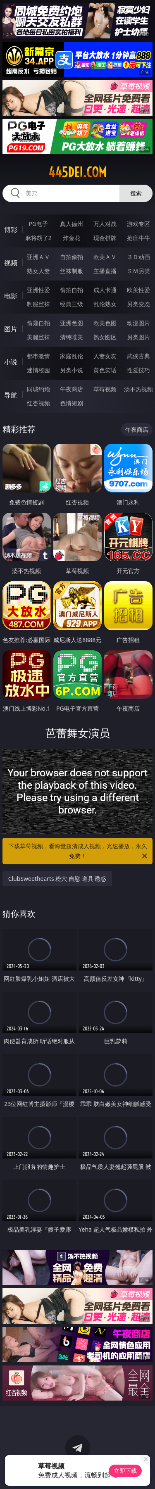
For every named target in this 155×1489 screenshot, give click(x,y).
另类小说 (71, 370)
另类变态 (138, 304)
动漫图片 (138, 323)
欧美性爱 (138, 290)
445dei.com (77, 172)
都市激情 (38, 356)
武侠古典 (138, 356)
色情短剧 (71, 403)
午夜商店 (71, 389)
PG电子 (38, 224)
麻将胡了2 (38, 238)
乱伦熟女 (105, 304)
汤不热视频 (138, 389)
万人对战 (105, 224)
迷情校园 (38, 370)
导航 (10, 395)
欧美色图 (105, 323)
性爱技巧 (138, 370)
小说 (10, 361)
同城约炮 (38, 389)
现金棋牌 (105, 238)
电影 (10, 295)
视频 (10, 262)
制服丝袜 (38, 304)
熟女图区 (105, 337)
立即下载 (125, 1471)
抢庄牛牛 (138, 238)
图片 (10, 328)
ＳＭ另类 (138, 271)
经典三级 (71, 304)
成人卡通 (105, 290)
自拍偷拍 (71, 257)
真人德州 (71, 224)
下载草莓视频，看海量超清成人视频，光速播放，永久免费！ (78, 851)
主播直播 (105, 271)
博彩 (10, 229)
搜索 (136, 193)
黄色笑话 (105, 370)
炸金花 (71, 238)
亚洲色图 (71, 323)
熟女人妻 (38, 271)
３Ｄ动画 (138, 257)
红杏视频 (38, 403)
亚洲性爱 (38, 290)
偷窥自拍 (38, 323)
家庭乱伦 (71, 356)
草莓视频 (105, 389)
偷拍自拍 (71, 290)
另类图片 (138, 337)
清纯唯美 (71, 337)
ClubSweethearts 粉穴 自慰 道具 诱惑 (57, 878)
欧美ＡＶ (105, 257)
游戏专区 (138, 224)
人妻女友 (105, 356)
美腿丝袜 (38, 337)
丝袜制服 (71, 271)
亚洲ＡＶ (38, 257)
